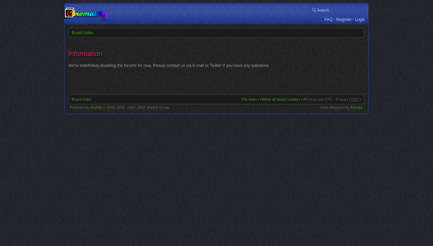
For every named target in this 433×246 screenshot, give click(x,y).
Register (343, 20)
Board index (82, 32)
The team (249, 99)
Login (360, 20)
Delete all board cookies (280, 99)
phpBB (95, 107)
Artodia (356, 107)
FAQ (328, 20)
